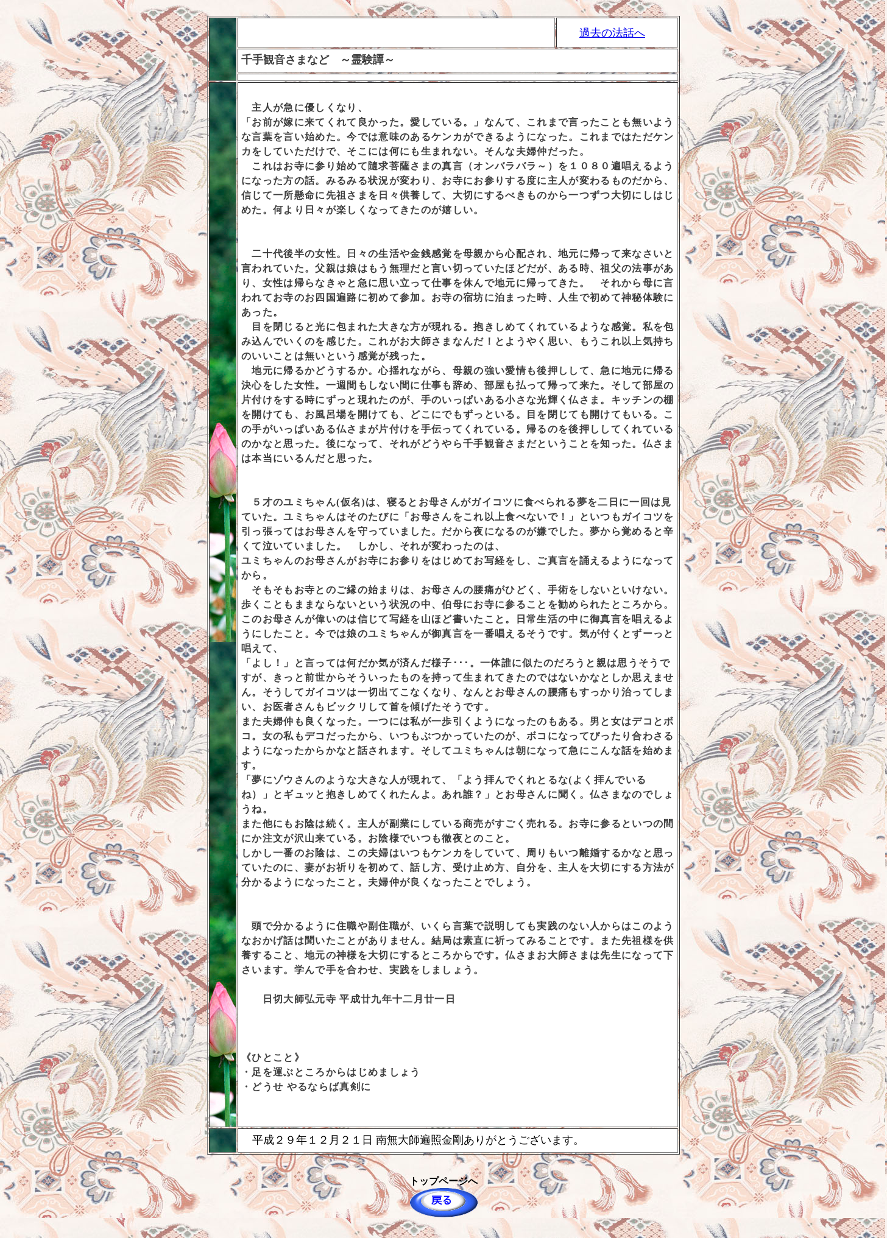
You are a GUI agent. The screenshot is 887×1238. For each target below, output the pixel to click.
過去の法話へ (612, 33)
